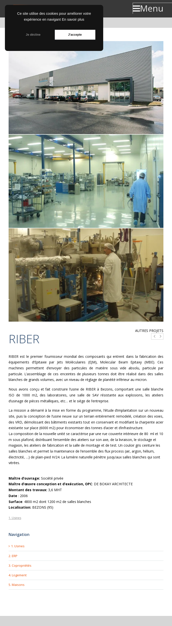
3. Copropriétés (20, 565)
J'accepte (75, 34)
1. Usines (15, 518)
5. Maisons (17, 584)
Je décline (33, 34)
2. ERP (13, 556)
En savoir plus (73, 19)
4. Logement (18, 575)
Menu (148, 8)
